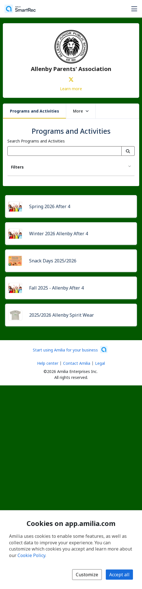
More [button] (81, 111)
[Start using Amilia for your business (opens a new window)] (70, 349)
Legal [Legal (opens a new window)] (100, 363)
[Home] (20, 9)
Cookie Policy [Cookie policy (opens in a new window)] (31, 555)
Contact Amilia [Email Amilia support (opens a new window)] (76, 363)
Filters (17, 167)
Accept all (119, 574)
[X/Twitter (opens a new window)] (71, 78)
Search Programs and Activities (36, 141)
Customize (87, 574)
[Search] (128, 151)
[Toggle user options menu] (134, 8)
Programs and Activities (34, 111)
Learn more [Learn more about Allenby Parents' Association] (71, 88)
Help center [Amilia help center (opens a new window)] (47, 363)
